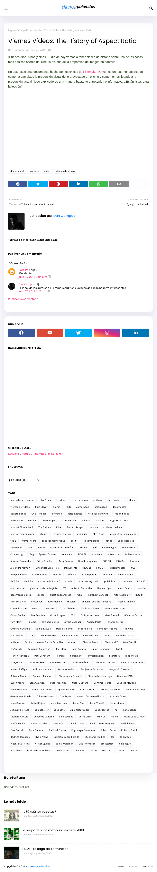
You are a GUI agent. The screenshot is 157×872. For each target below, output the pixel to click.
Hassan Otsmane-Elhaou (90, 696)
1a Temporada (39, 574)
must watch (114, 500)
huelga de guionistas (39, 750)
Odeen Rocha (17, 615)
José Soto (59, 709)
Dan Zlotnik (130, 642)
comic (68, 581)
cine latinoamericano (22, 534)
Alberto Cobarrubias (132, 662)
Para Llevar (41, 506)
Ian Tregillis (16, 635)
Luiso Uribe (85, 716)
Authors (14, 642)
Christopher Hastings (100, 676)
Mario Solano (125, 588)
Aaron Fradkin (37, 662)
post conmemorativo (53, 540)
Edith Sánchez (45, 561)
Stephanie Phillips (95, 736)
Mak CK (101, 716)
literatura (114, 655)
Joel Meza (61, 649)
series (106, 635)
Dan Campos (16, 49)
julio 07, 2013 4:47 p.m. (33, 291)
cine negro (125, 743)
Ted (112, 736)
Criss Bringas (57, 615)
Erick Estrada (87, 689)
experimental (117, 567)
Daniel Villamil (64, 628)
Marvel (114, 716)
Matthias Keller (38, 723)
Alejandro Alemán (20, 567)
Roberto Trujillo (129, 730)
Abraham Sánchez (98, 594)
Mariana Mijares (90, 608)
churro (43, 534)
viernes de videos (65, 171)
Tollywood (125, 736)
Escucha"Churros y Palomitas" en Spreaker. (35, 453)
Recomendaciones (20, 594)
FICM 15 (141, 581)
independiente (18, 574)
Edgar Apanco (125, 574)
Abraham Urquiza (106, 662)
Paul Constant (42, 655)
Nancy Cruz (59, 723)
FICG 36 (57, 574)
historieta (16, 750)
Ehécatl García (18, 689)
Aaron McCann (58, 662)
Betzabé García (18, 676)
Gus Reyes (65, 696)
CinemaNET (111, 642)
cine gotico (107, 743)
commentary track (88, 581)
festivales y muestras (22, 500)
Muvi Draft (99, 534)
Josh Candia (79, 649)
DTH (73, 615)
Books (28, 642)
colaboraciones (50, 621)
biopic (32, 621)
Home (121, 866)
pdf (95, 547)
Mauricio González (115, 608)
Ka (116, 709)
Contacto (147, 866)
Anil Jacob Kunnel (42, 669)
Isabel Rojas (38, 703)
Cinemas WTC (124, 676)
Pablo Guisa (77, 723)
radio (80, 594)
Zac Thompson (87, 743)
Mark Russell (112, 615)
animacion (16, 520)
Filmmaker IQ (92, 71)
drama (56, 506)
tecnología (16, 547)
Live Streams (47, 500)
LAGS (119, 649)
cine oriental (17, 588)
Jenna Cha (78, 703)
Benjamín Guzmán (119, 669)
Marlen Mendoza (19, 655)
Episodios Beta (66, 689)
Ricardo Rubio (70, 635)
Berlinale (107, 574)
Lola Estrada (66, 716)
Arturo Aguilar (121, 594)
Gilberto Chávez (45, 696)
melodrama (62, 750)
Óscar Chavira (67, 608)
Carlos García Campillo (50, 642)
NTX (30, 547)
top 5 (13, 540)
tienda (133, 750)
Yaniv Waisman (64, 743)
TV (64, 588)
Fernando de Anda (136, 689)
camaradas (82, 506)
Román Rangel (75, 527)
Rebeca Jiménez (126, 601)
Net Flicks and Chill (98, 513)
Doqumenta (70, 567)
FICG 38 (14, 581)
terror (121, 750)
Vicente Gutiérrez (20, 743)
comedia (57, 513)
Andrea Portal (94, 621)
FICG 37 (139, 594)
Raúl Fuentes (37, 615)
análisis (71, 574)
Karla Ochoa (130, 709)
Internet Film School (21, 527)
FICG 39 (28, 581)
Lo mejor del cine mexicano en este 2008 (53, 830)
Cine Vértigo (17, 554)
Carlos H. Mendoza (43, 676)
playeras (79, 750)
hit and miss (122, 513)
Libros (32, 635)
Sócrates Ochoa (133, 615)
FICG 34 (100, 567)
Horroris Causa (118, 696)
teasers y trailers (62, 534)
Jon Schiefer (41, 709)
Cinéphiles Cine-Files (47, 567)
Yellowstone (128, 547)
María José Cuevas (134, 716)
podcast (131, 500)
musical (71, 601)
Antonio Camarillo (81, 588)
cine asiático (90, 635)
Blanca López (104, 588)
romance (127, 581)
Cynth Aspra (17, 682)
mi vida (86, 520)
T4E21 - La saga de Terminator (45, 849)
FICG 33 (106, 561)
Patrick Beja (127, 723)
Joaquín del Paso (19, 709)
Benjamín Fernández (92, 669)
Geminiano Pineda (20, 696)
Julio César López (80, 709)
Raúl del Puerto (57, 730)
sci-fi (74, 540)
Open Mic (67, 554)
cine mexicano (80, 500)
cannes (40, 594)
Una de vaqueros (87, 561)
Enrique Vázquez (90, 615)
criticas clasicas (112, 527)
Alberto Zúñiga (18, 669)
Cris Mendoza (39, 513)
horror (41, 547)
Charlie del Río (115, 621)
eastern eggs (109, 547)
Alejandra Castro (125, 635)
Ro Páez (60, 655)
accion (100, 520)
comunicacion (18, 608)
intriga (108, 540)
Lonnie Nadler (48, 635)
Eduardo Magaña (126, 682)
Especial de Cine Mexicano (96, 601)
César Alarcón (37, 682)
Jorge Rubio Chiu (118, 520)
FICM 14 (120, 561)
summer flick (69, 520)
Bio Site (133, 866)
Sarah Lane (76, 655)
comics (32, 520)
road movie (131, 655)
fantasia (135, 561)
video (47, 171)
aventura (97, 554)
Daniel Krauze (43, 628)
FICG (68, 506)
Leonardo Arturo (19, 716)
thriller (83, 547)
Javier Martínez (58, 703)
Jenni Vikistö (97, 703)
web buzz (82, 534)
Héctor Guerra (18, 601)
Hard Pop (24, 270)
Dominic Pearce (102, 682)
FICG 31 (87, 567)
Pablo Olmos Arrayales (102, 723)
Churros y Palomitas (38, 866)
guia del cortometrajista (44, 588)
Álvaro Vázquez (72, 621)
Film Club (128, 628)
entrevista (113, 554)
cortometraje (74, 513)
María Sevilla (17, 723)
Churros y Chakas (20, 628)
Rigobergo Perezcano (83, 730)
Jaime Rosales (126, 540)
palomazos (100, 506)
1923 (133, 567)
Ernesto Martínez (110, 689)
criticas (97, 500)
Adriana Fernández (20, 561)
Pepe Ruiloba (36, 730)
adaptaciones (18, 513)
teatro (93, 750)
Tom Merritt (17, 621)
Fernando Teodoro (107, 628)
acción (142, 588)
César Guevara (80, 682)
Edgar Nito (16, 649)
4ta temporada (90, 540)
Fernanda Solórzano (39, 649)
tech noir (107, 750)
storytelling (16, 662)
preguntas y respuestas (123, 534)
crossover (36, 601)
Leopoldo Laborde (44, 716)
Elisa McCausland (42, 689)
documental (35, 30)
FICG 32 (82, 554)
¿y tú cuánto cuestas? (39, 811)
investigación (96, 655)
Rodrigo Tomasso (20, 736)
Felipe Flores (85, 628)
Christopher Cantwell (70, 676)
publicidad (110, 581)
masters (34, 171)
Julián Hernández (101, 649)
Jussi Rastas (102, 709)
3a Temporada (132, 554)
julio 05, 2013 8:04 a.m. (33, 277)
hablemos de (54, 601)
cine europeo (49, 520)
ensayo (36, 608)
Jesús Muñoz (117, 703)
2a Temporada (89, 574)
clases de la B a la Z (49, 581)
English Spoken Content (43, 554)
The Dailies (44, 527)
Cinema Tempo (91, 642)
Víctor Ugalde (42, 743)
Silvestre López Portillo (66, 736)
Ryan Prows (41, 736)
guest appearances (60, 594)
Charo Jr (72, 642)
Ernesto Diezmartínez (62, 547)
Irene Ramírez (18, 703)
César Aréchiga (58, 682)
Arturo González (66, 669)
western (50, 608)
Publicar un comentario (23, 299)
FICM (59, 527)
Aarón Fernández (81, 662)
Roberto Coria (108, 730)
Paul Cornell (17, 730)
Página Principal (17, 30)
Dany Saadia (65, 561)
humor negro (29, 540)
